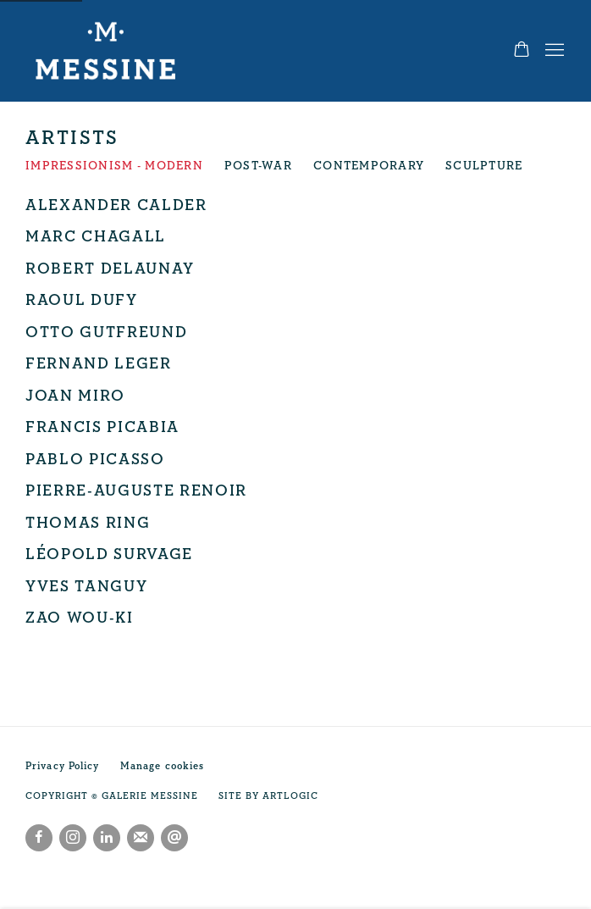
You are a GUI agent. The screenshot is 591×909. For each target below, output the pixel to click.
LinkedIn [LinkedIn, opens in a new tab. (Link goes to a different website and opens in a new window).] (106, 837)
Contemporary (368, 166)
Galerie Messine (110, 51)
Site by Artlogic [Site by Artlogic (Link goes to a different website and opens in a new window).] (268, 796)
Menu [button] (553, 51)
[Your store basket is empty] (521, 51)
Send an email (174, 837)
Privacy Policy (62, 766)
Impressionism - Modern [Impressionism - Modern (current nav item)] (114, 166)
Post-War (258, 166)
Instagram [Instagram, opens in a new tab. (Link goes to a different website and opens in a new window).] (72, 837)
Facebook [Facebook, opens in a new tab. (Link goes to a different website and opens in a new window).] (38, 837)
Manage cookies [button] (162, 766)
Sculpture (483, 166)
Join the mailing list (140, 837)
